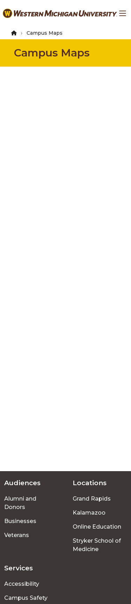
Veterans (16, 535)
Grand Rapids (92, 498)
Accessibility (21, 584)
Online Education (97, 526)
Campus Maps (52, 52)
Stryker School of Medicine (97, 544)
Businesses (20, 521)
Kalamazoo (89, 512)
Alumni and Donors (20, 502)
